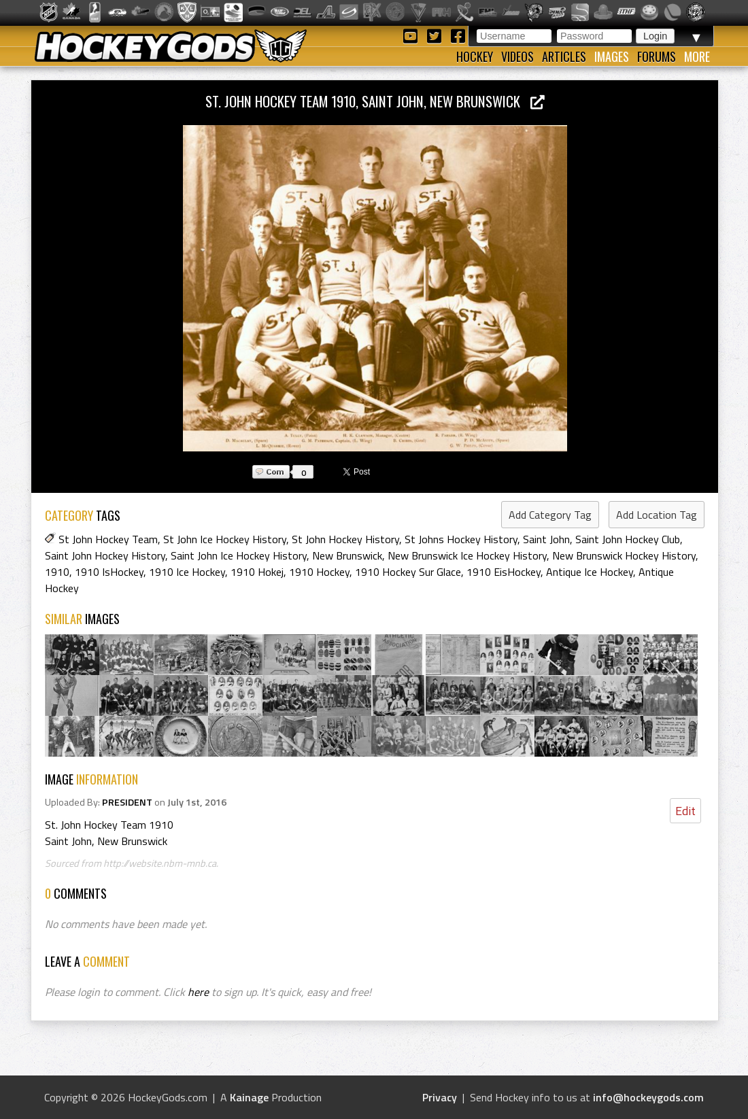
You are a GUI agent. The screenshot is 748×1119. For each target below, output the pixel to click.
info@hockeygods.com (648, 1097)
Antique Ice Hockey (589, 572)
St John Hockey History (345, 539)
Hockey (474, 56)
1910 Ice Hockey (187, 572)
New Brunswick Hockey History (624, 555)
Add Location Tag (656, 514)
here (198, 992)
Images (611, 56)
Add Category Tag (550, 514)
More (697, 56)
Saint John (546, 539)
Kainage (249, 1097)
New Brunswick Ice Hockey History (467, 555)
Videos (517, 56)
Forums (656, 56)
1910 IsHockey (109, 572)
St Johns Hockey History (461, 539)
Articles (564, 56)
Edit (685, 811)
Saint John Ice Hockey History (239, 555)
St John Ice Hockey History (224, 539)
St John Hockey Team (108, 539)
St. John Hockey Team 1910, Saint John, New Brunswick (375, 100)
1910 (57, 572)
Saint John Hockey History (105, 555)
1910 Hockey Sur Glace (408, 572)
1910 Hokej (257, 572)
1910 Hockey (319, 572)
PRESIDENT (127, 802)
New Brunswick (347, 555)
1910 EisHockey (503, 572)
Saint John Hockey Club (627, 539)
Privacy (439, 1097)
